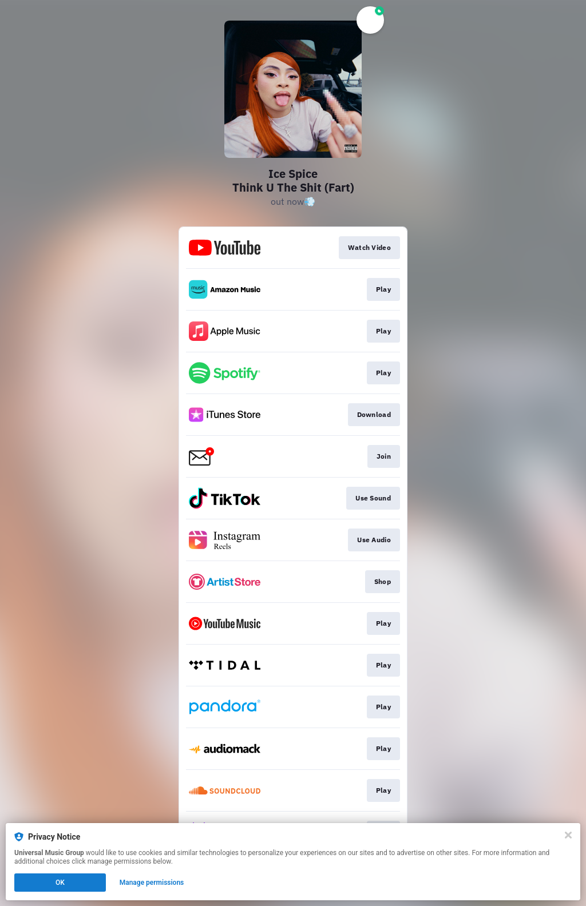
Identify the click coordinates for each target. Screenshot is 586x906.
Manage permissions (152, 883)
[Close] (568, 835)
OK (60, 883)
